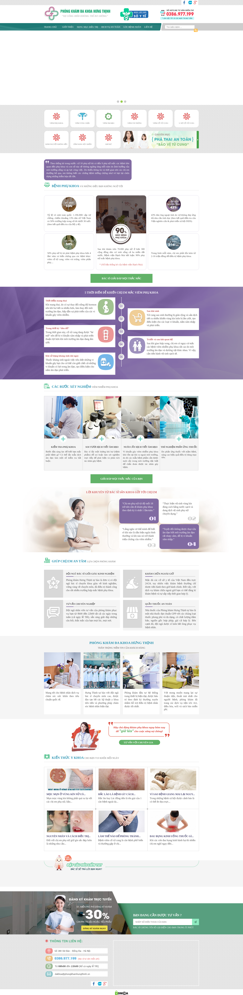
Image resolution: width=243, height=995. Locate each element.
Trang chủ (50, 27)
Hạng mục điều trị (87, 27)
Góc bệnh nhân (132, 27)
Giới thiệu (68, 27)
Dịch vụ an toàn (110, 27)
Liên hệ (148, 27)
